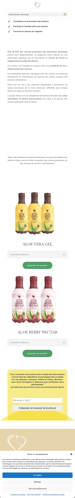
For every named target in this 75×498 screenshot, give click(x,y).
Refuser (37, 482)
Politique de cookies (18, 494)
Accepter (38, 475)
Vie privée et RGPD (34, 494)
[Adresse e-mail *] (37, 400)
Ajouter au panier (37, 265)
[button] (71, 454)
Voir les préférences (37, 488)
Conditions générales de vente (53, 494)
